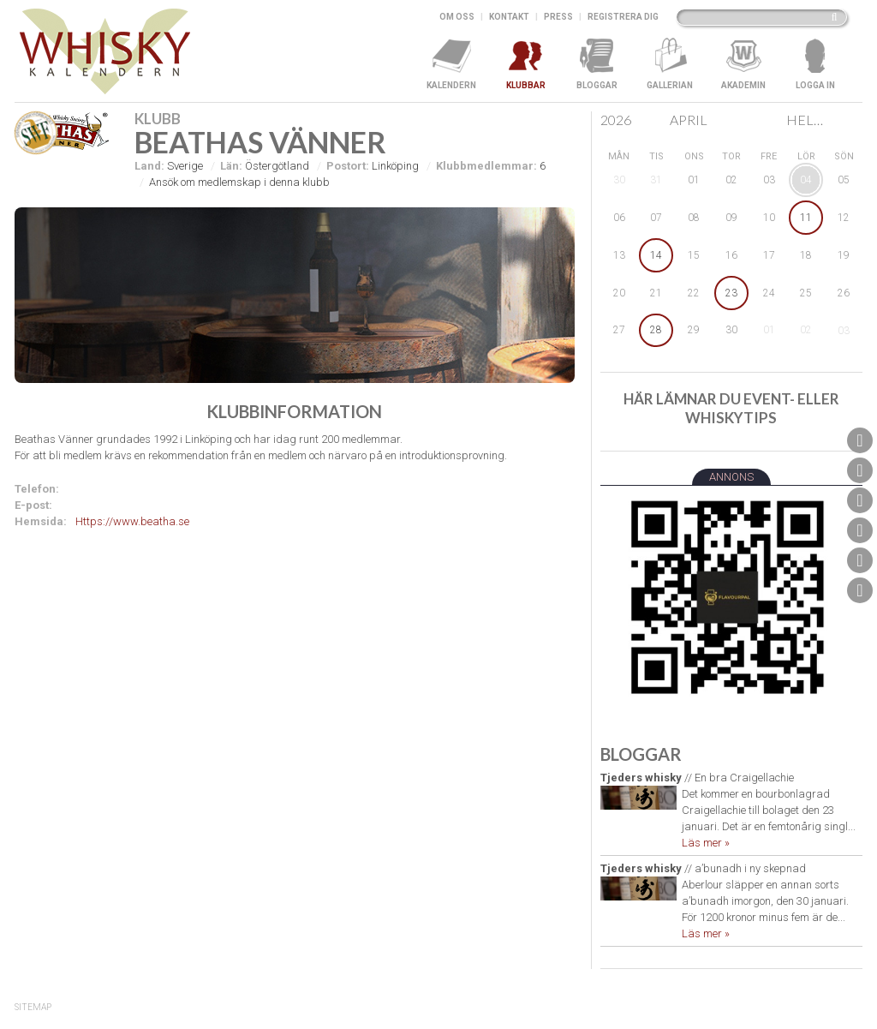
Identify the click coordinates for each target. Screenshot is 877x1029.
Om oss (456, 16)
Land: (149, 165)
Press (558, 16)
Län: (231, 165)
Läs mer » (706, 842)
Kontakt (509, 16)
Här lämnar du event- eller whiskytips (731, 408)
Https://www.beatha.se (132, 521)
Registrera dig (623, 16)
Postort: (347, 165)
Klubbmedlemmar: (486, 165)
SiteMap (33, 1007)
